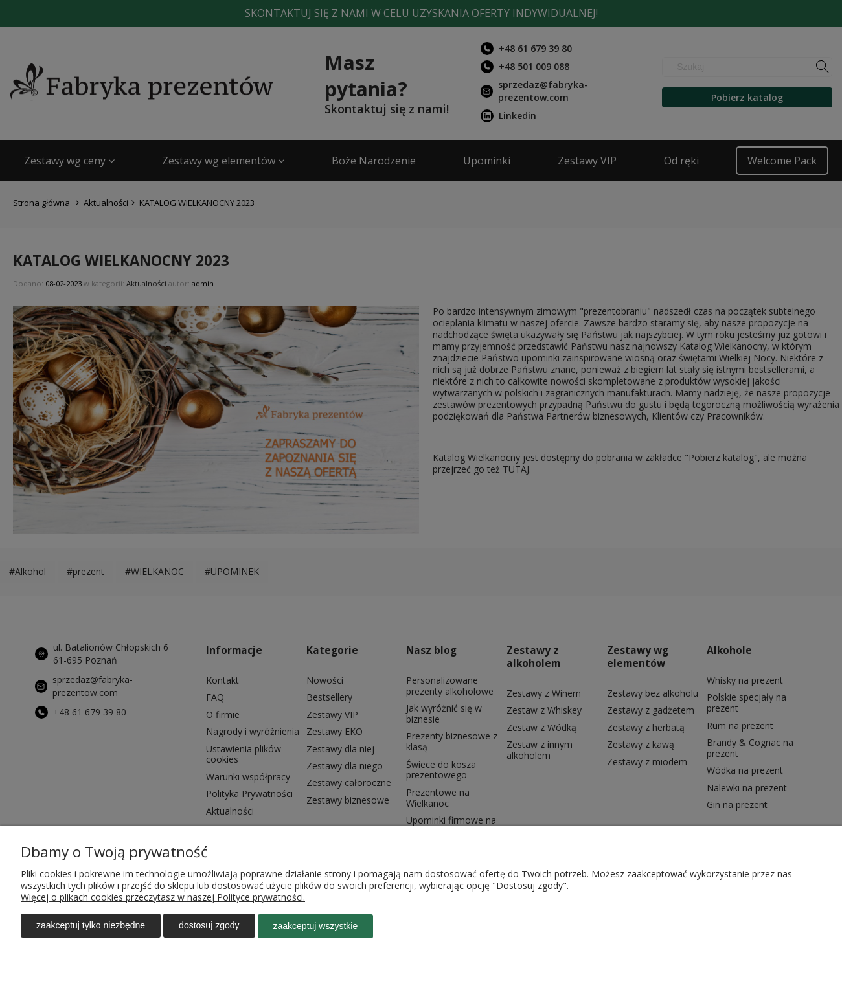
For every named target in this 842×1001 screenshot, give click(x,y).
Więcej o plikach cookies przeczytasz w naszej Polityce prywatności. (163, 898)
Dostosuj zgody (209, 926)
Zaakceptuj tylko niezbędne (90, 926)
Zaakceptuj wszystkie (315, 926)
